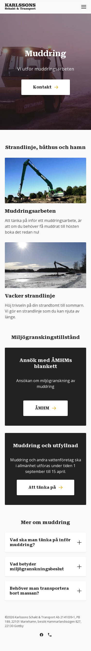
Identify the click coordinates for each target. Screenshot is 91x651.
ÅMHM (45, 408)
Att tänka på (45, 487)
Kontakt (45, 87)
